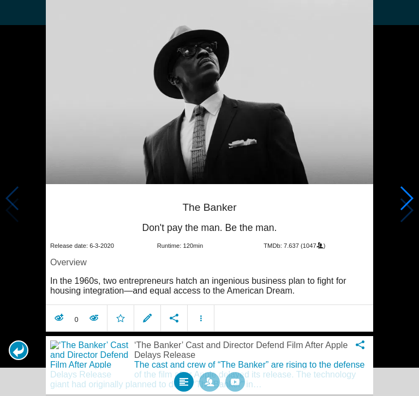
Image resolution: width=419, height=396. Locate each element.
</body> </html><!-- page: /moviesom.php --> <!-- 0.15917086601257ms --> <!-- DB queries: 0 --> (209, 198)
